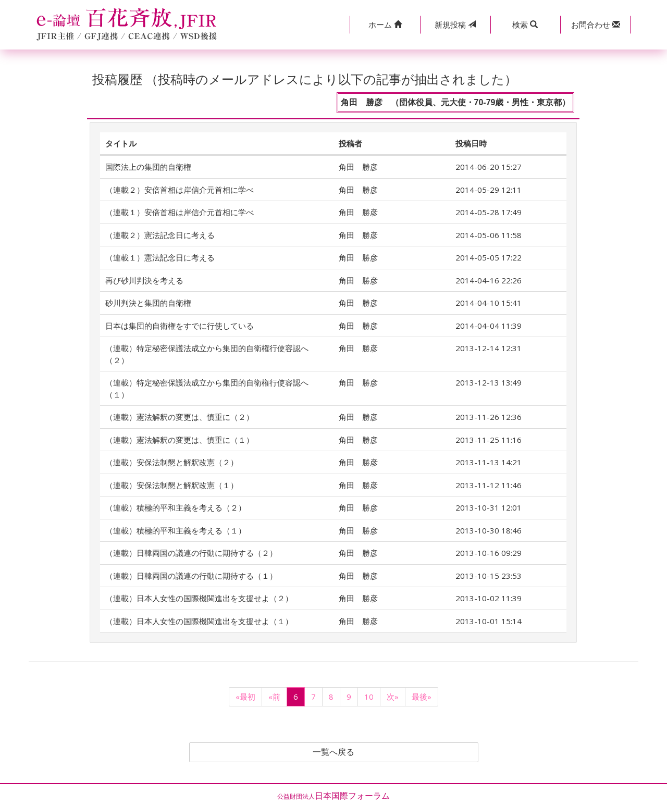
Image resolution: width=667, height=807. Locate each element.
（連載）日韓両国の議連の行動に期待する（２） (191, 553)
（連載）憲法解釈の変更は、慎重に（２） (179, 417)
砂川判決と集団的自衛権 (148, 302)
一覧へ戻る (333, 752)
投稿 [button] (455, 24)
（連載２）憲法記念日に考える (160, 235)
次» (393, 696)
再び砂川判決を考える (144, 280)
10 (369, 696)
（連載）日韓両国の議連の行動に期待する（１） (191, 575)
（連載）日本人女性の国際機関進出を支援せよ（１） (199, 621)
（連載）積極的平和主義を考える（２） (175, 507)
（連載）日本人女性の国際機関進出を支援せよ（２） (199, 598)
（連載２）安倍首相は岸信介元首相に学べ (179, 189)
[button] (385, 25)
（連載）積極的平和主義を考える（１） (175, 530)
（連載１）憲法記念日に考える (160, 257)
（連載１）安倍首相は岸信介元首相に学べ (179, 212)
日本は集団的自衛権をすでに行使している (179, 325)
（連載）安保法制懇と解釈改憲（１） (171, 485)
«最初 (245, 696)
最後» (421, 696)
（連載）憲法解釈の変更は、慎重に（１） (179, 439)
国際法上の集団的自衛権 (148, 167)
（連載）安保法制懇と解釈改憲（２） (171, 462)
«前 (274, 696)
